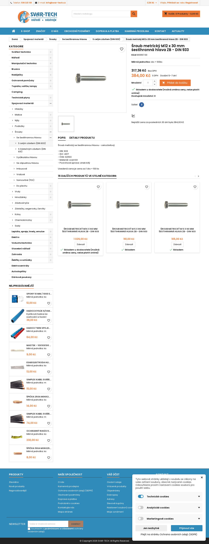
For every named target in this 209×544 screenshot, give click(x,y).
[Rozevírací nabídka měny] (152, 3)
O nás (54, 31)
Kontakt (160, 31)
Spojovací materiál (23, 103)
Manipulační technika (24, 63)
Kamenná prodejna (137, 31)
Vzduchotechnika (22, 242)
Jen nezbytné (151, 528)
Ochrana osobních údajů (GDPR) (75, 490)
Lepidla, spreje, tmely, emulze (28, 231)
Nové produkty (16, 486)
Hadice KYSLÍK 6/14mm (39, 311)
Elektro (15, 237)
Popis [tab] (62, 138)
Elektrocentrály (20, 265)
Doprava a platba (107, 31)
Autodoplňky (19, 271)
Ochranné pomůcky (23, 80)
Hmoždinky (20, 197)
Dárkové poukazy (22, 277)
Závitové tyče (22, 202)
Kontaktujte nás (66, 507)
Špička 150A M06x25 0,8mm (39, 448)
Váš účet (113, 474)
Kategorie (16, 46)
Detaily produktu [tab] (82, 138)
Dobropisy (112, 494)
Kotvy (18, 214)
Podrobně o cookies (69, 503)
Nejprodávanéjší (21, 286)
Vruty (17, 191)
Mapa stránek (65, 511)
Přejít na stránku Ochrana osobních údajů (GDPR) (169, 534)
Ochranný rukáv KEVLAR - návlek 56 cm (39, 431)
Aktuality (178, 31)
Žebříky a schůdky (22, 260)
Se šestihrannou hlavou (28, 137)
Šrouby (18, 131)
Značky (40, 31)
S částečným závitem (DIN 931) (32, 150)
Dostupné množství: (142, 96)
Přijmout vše (186, 528)
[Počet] (148, 83)
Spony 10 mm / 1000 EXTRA (39, 294)
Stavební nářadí (21, 248)
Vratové (20, 174)
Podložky (19, 126)
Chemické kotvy (23, 220)
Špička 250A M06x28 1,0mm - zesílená (39, 397)
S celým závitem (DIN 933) (32, 143)
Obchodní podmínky (77, 31)
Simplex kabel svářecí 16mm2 (39, 414)
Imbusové (21, 168)
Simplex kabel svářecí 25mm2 (39, 379)
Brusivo (16, 69)
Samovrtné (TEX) (25, 180)
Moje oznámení (115, 511)
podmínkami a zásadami (59, 528)
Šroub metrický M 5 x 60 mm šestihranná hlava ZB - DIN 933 (177, 230)
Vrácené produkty (116, 486)
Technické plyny (21, 97)
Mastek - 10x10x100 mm (39, 345)
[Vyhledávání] (104, 14)
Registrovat (191, 2)
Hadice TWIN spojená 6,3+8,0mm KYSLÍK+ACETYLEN (39, 328)
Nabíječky (17, 74)
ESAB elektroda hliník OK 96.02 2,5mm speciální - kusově (39, 362)
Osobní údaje (114, 482)
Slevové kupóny (115, 503)
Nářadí (16, 57)
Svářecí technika (21, 51)
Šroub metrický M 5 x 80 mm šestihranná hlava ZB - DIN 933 (129, 230)
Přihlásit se (173, 2)
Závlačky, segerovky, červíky (30, 208)
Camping (17, 91)
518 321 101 (26, 2)
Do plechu (21, 185)
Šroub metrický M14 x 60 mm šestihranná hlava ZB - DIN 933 (80, 230)
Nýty (17, 120)
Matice (18, 114)
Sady (17, 225)
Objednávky (113, 490)
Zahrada (17, 254)
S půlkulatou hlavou (26, 157)
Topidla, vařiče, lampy (24, 86)
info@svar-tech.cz (56, 2)
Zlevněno (14, 482)
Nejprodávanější (18, 490)
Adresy (110, 499)
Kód (133, 54)
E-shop (25, 31)
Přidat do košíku (174, 83)
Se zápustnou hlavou (27, 163)
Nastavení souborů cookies (121, 507)
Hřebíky (19, 109)
